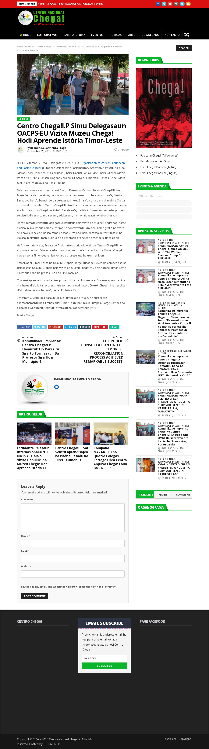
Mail (114, 326)
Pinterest (100, 326)
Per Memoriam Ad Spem (156, 161)
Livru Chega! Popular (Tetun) (158, 167)
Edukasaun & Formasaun (179, 351)
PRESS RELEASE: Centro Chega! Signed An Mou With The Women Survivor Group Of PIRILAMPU (173, 252)
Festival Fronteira (176, 303)
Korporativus (47, 35)
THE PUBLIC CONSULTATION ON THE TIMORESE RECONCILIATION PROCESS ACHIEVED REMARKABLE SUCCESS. (102, 349)
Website (26, 567)
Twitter (39, 326)
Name (25, 536)
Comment (28, 500)
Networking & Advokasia (170, 305)
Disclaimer (170, 739)
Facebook (24, 326)
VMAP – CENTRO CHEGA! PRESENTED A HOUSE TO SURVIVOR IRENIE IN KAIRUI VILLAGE (174, 469)
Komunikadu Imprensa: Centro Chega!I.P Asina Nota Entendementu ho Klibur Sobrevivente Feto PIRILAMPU (174, 282)
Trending (146, 494)
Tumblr (85, 326)
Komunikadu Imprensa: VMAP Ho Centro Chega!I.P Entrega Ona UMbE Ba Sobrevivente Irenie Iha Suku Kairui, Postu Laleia (173, 436)
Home (25, 35)
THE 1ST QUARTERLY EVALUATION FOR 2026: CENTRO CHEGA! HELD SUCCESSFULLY (89, 3)
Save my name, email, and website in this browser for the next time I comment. (69, 587)
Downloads (150, 35)
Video (132, 35)
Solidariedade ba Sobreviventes (173, 243)
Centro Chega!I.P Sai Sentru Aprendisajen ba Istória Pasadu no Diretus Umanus (71, 454)
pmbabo (166, 262)
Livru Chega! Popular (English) (158, 173)
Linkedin (70, 326)
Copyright (185, 739)
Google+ (55, 326)
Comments (183, 494)
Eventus (97, 35)
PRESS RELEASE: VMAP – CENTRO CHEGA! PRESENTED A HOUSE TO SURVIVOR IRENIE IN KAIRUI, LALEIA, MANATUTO (174, 403)
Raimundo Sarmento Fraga (48, 148)
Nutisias (115, 35)
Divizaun (162, 240)
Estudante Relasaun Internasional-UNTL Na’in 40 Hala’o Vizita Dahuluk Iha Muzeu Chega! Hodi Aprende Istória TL (33, 458)
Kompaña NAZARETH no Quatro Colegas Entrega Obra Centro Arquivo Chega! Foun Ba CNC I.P (110, 458)
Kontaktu (172, 35)
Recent (163, 494)
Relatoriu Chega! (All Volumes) (159, 155)
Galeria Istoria (74, 35)
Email (25, 551)
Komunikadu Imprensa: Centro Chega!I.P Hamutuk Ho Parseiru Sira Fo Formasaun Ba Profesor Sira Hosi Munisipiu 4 (43, 349)
